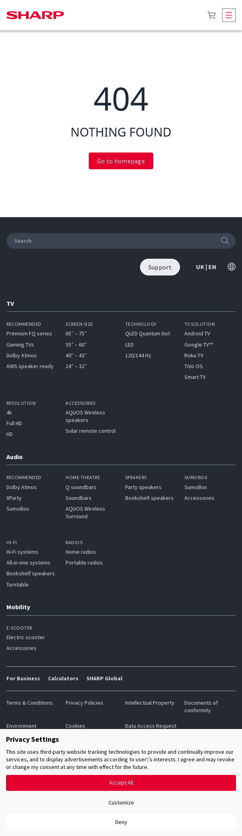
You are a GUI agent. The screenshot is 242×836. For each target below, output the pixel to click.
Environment (21, 725)
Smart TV (195, 376)
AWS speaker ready (30, 366)
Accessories (199, 497)
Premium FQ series (29, 333)
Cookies (75, 725)
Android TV (197, 333)
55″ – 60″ (76, 344)
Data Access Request (150, 725)
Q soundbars (81, 487)
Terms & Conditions (29, 702)
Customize (121, 802)
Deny (121, 822)
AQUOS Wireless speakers (85, 416)
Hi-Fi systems (22, 551)
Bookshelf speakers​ (30, 573)
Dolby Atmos (21, 355)
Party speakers (143, 487)
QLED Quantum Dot (147, 333)
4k (9, 412)
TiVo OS (193, 366)
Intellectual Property (149, 702)
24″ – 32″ (76, 366)
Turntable (17, 584)
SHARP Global (104, 678)
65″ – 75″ (76, 333)
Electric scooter (25, 637)
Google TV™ (198, 344)
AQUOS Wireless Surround (85, 512)
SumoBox (17, 508)
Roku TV (193, 355)
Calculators (63, 678)
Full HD (14, 423)
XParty (14, 497)
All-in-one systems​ (28, 562)
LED (129, 344)
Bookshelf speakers (149, 497)
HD (9, 434)
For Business (23, 678)
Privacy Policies (84, 702)
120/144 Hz (138, 355)
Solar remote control (91, 430)
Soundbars (79, 497)
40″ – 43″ (76, 355)
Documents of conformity (201, 706)
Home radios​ (81, 551)
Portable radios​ (84, 562)
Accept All (121, 782)
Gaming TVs (20, 344)
